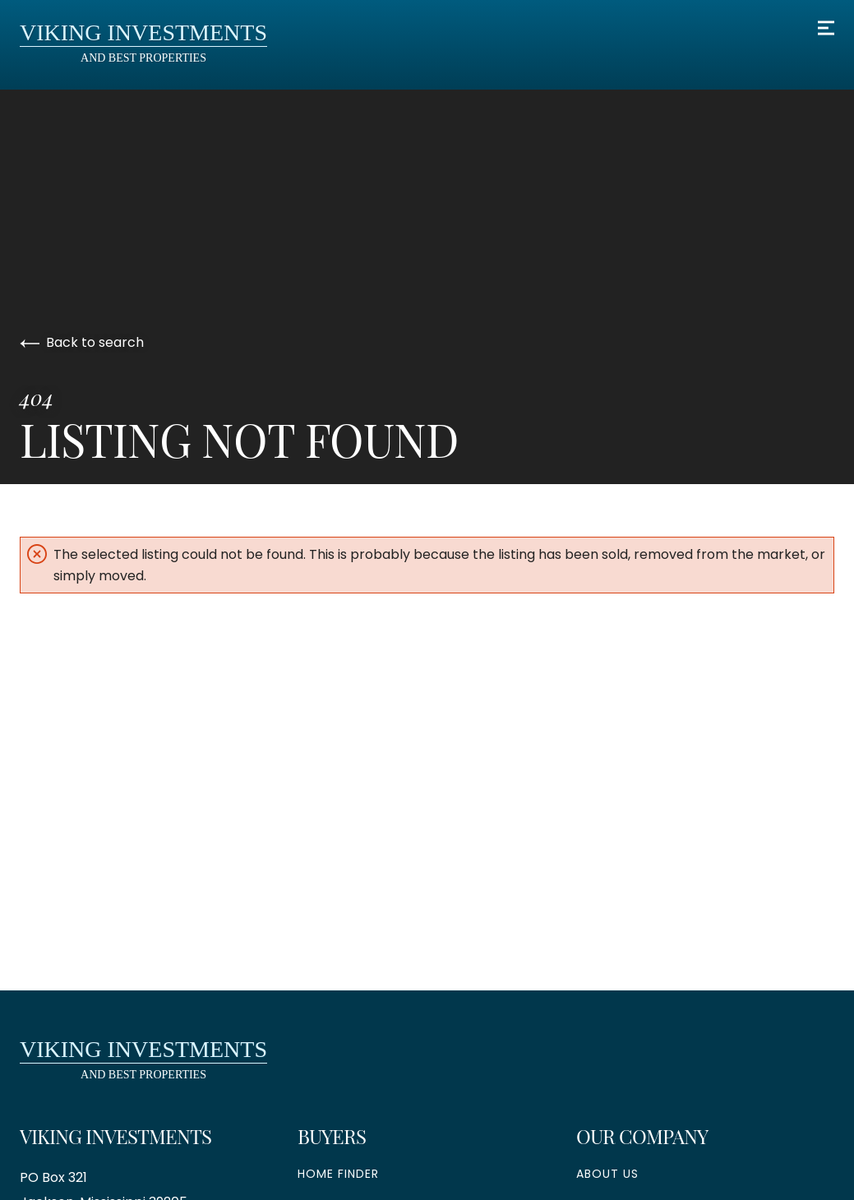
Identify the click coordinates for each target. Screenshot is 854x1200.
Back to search (82, 342)
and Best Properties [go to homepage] (143, 42)
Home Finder (338, 1173)
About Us (607, 1173)
